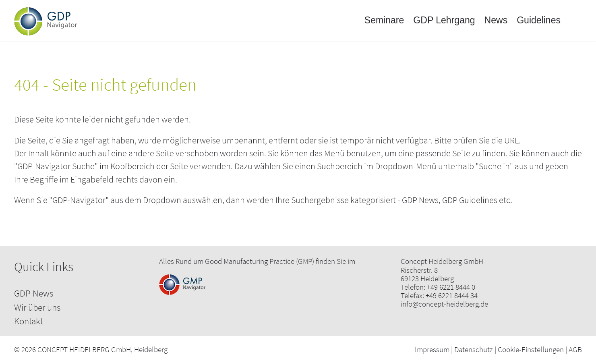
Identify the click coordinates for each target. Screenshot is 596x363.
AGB (575, 349)
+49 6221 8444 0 (451, 287)
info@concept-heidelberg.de (444, 304)
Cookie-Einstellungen (531, 349)
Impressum (432, 349)
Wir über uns (37, 307)
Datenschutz (473, 349)
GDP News (33, 293)
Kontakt (28, 321)
